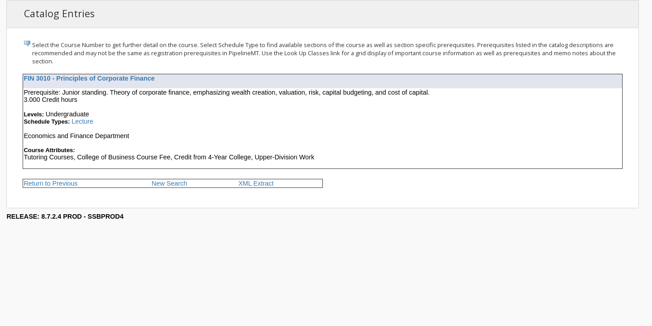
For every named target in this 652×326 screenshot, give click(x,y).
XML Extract (255, 183)
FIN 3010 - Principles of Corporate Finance (89, 78)
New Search (169, 183)
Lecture (82, 121)
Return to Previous (50, 183)
